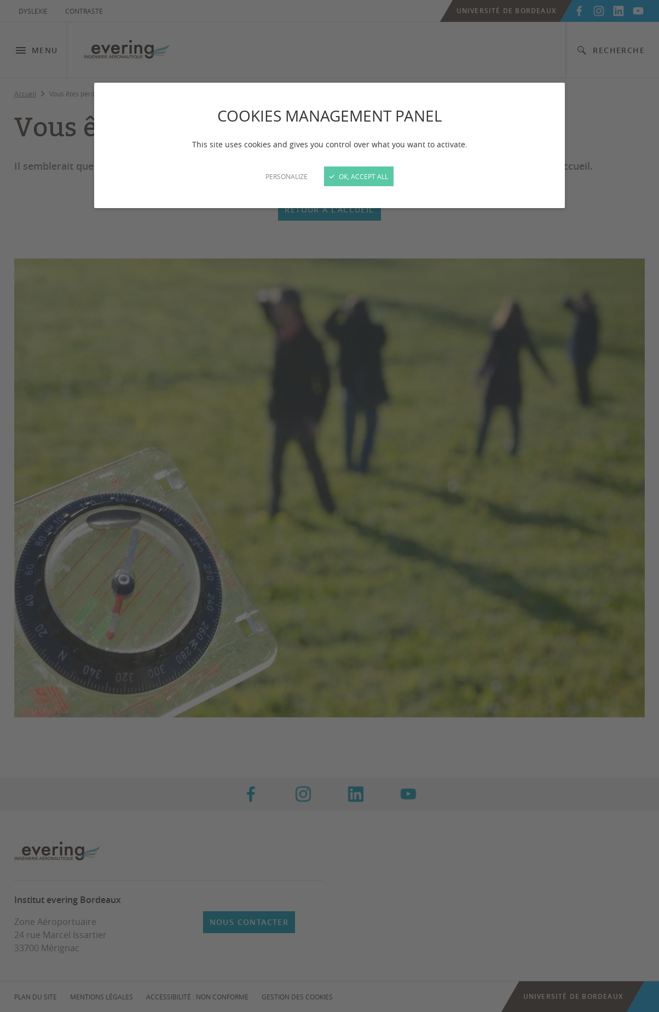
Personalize (286, 176)
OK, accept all (359, 176)
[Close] (329, 506)
